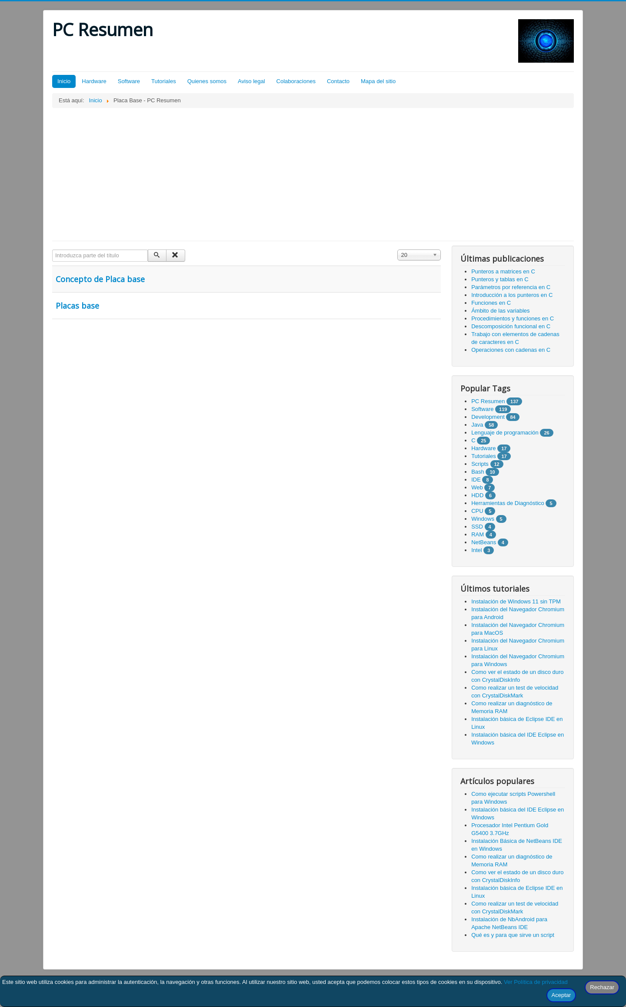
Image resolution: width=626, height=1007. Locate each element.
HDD (477, 495)
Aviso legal (251, 81)
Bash (477, 471)
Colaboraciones (296, 81)
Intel (476, 550)
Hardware (94, 81)
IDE (476, 479)
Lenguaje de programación (505, 432)
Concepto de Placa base (100, 279)
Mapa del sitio (378, 81)
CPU (477, 511)
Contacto (338, 81)
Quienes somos (206, 81)
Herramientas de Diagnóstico (507, 503)
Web (477, 487)
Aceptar (561, 995)
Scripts (480, 464)
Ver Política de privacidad (536, 982)
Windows (482, 518)
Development (488, 417)
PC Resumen (488, 401)
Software (129, 81)
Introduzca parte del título (52, 249)
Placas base (77, 305)
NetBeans (483, 542)
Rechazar (602, 987)
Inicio (63, 81)
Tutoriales (163, 81)
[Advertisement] (313, 173)
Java (477, 424)
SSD (477, 526)
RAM (477, 534)
